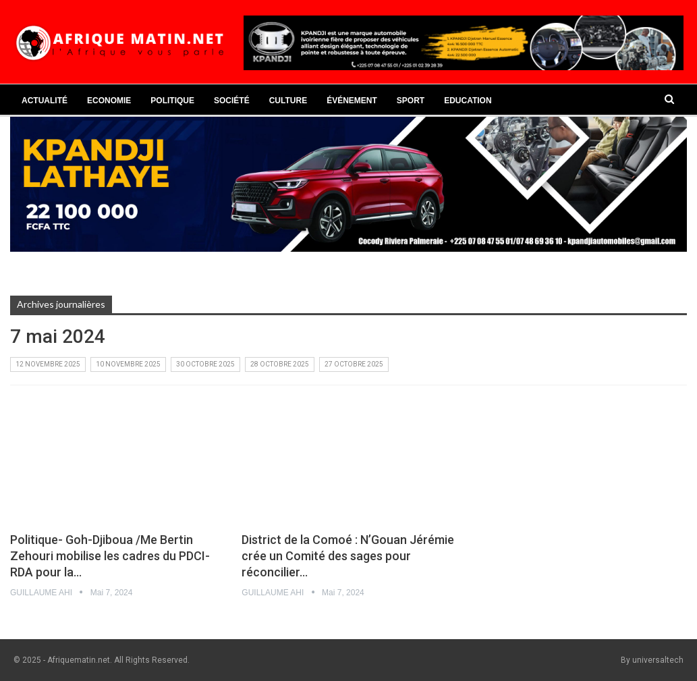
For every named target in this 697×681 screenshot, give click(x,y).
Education (467, 100)
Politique (172, 100)
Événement (352, 100)
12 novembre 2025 (48, 364)
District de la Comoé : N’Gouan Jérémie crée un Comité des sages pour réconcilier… (348, 556)
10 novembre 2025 (128, 364)
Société (232, 100)
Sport (410, 100)
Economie (109, 100)
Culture (288, 100)
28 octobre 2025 (279, 364)
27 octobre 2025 (354, 364)
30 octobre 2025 (205, 364)
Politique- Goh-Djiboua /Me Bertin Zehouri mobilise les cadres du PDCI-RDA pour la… (110, 556)
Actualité (44, 100)
